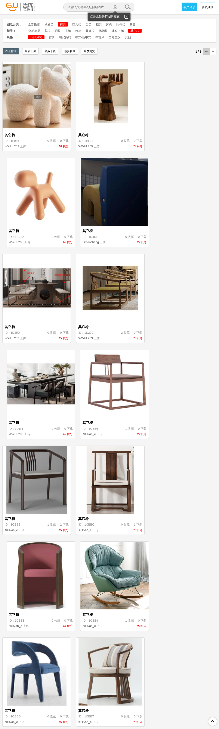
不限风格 (36, 37)
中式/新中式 (83, 37)
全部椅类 (34, 31)
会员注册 (208, 7)
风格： (11, 37)
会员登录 (189, 7)
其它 (133, 24)
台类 (89, 24)
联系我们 (168, 707)
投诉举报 (150, 707)
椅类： (11, 31)
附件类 (120, 24)
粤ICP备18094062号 (169, 714)
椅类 (63, 24)
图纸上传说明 (130, 707)
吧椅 (58, 31)
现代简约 (65, 37)
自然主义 (115, 37)
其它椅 (134, 31)
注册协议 (74, 707)
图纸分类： (14, 24)
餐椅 (47, 31)
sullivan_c (176, 203)
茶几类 (76, 24)
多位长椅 (118, 31)
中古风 (99, 37)
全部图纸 (34, 24)
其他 (128, 37)
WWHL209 (12, 126)
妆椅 (78, 31)
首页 (60, 677)
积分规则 (109, 707)
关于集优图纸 (54, 707)
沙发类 (48, 24)
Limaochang (178, 126)
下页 (144, 677)
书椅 (68, 31)
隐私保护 (92, 707)
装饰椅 (90, 31)
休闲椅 (103, 31)
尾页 (158, 677)
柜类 (99, 24)
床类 (109, 24)
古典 (52, 37)
